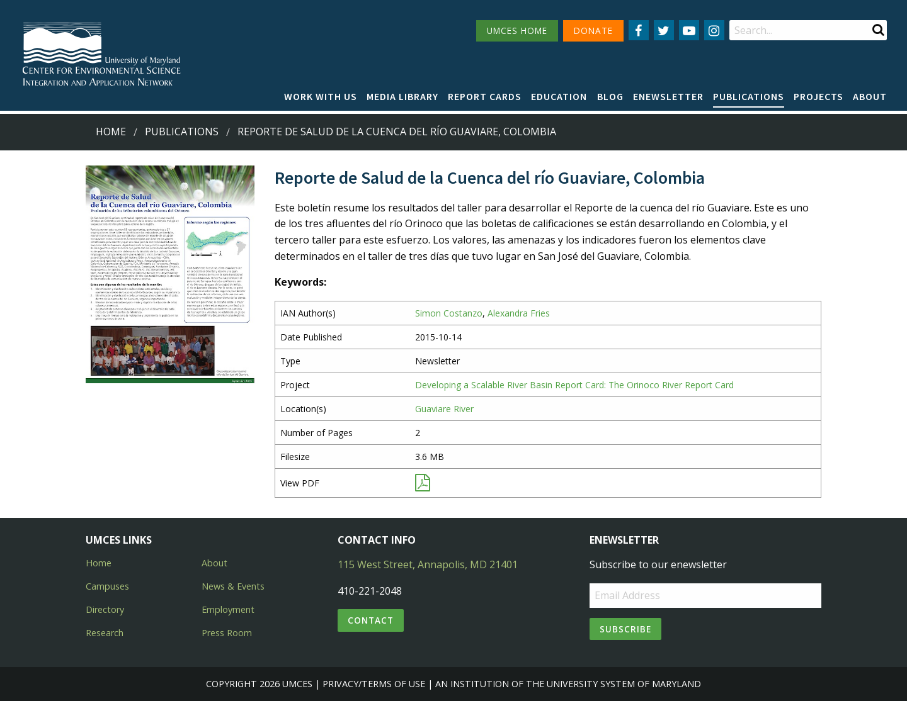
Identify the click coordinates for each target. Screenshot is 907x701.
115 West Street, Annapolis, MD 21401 (428, 564)
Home (111, 131)
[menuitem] (320, 97)
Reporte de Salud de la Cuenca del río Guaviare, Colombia (396, 131)
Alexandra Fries (519, 313)
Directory (105, 609)
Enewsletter (668, 96)
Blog (610, 96)
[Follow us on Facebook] (639, 30)
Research (104, 633)
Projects (818, 96)
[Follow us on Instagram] (714, 30)
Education (559, 96)
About (870, 96)
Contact (371, 620)
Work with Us (320, 96)
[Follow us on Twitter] (664, 30)
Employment (228, 609)
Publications (748, 96)
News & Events (233, 586)
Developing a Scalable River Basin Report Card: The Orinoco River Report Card (574, 385)
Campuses (107, 586)
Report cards (485, 96)
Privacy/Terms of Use (373, 684)
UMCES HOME (517, 30)
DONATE (593, 30)
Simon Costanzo (448, 313)
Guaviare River (444, 409)
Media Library (402, 96)
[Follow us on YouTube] (689, 30)
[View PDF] (422, 485)
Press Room (227, 633)
